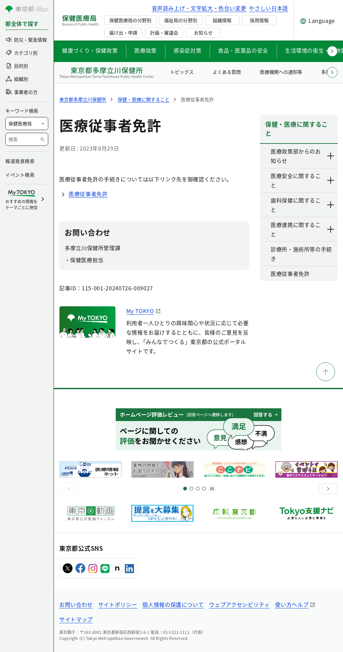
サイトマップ (76, 619)
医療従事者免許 (88, 194)
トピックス (182, 71)
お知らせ (203, 32)
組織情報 (222, 20)
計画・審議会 (164, 32)
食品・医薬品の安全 (243, 50)
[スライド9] (198, 488)
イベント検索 (20, 174)
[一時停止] (212, 488)
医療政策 (145, 50)
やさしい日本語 (268, 8)
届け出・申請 (123, 32)
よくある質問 (227, 71)
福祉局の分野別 (180, 20)
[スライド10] (204, 488)
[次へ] (328, 488)
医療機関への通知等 (281, 71)
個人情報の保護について (173, 604)
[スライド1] (185, 488)
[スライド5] (191, 488)
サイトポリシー (117, 604)
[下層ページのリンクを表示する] (331, 156)
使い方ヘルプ (291, 604)
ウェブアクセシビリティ (239, 604)
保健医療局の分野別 (130, 20)
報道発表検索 (20, 161)
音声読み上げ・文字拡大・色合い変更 (199, 8)
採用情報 (259, 20)
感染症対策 (187, 50)
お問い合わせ (76, 604)
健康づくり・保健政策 (90, 50)
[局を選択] (26, 123)
